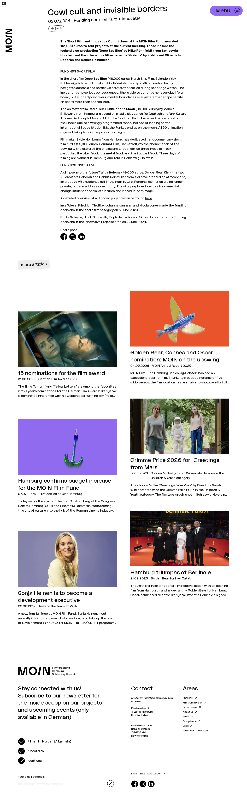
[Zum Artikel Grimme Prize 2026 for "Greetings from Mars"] (179, 448)
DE (4, 3)
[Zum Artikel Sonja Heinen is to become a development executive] (67, 578)
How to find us (139, 715)
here (148, 198)
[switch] (44, 741)
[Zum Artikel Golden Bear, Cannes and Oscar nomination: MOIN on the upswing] (179, 338)
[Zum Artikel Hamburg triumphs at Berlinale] (179, 554)
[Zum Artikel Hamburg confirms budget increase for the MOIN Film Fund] (67, 466)
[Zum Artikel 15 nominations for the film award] (67, 354)
